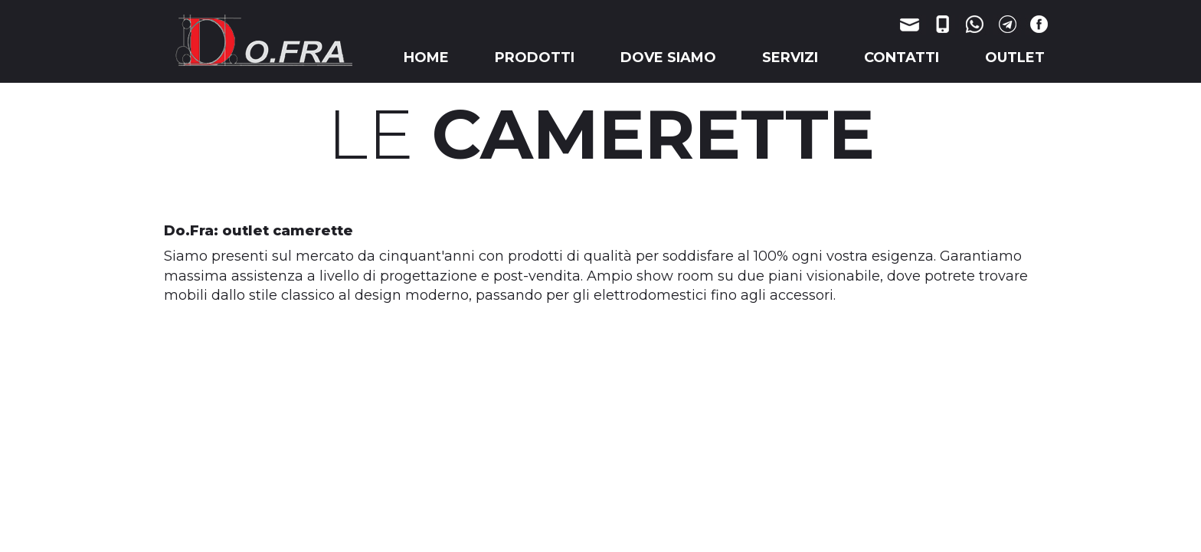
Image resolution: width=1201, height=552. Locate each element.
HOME (426, 57)
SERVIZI (790, 57)
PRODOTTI (534, 57)
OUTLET (1015, 57)
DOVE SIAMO (668, 57)
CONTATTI (901, 57)
